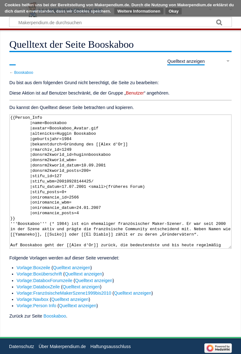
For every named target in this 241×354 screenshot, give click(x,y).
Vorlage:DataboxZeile (38, 286)
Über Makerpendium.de (62, 346)
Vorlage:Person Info (36, 305)
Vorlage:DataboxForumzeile (44, 280)
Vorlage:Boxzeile (33, 267)
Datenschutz (21, 346)
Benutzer (135, 92)
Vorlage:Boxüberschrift (39, 273)
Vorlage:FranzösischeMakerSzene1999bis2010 (64, 293)
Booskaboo (23, 72)
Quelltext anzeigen (71, 267)
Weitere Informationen (138, 11)
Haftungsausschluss (110, 346)
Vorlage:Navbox (33, 299)
